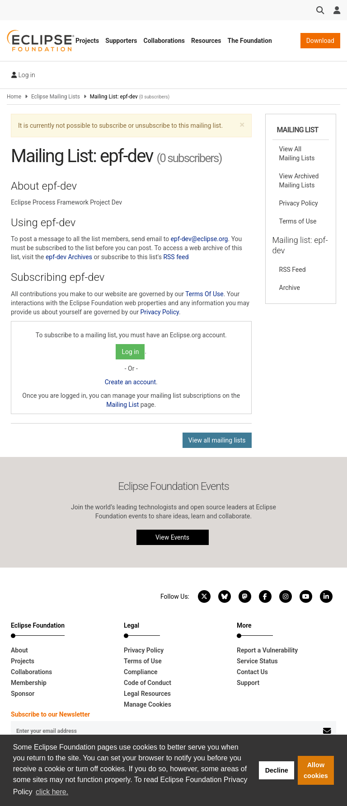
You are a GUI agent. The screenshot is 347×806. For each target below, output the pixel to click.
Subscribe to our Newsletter (50, 714)
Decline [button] (276, 770)
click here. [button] (52, 792)
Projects (87, 40)
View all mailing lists (217, 440)
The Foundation (250, 40)
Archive (289, 287)
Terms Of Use (204, 294)
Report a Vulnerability (267, 650)
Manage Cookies (147, 704)
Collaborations (164, 40)
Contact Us (252, 672)
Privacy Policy (159, 312)
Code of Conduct (147, 682)
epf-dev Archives (69, 257)
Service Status (257, 661)
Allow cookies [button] (316, 770)
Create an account (130, 382)
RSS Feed (292, 269)
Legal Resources (147, 693)
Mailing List (122, 404)
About (19, 650)
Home (14, 96)
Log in (23, 75)
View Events (172, 537)
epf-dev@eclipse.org (199, 238)
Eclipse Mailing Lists (55, 96)
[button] (241, 125)
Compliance (141, 672)
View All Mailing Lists (297, 153)
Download (320, 40)
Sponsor (22, 693)
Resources (206, 40)
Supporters (121, 40)
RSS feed (175, 257)
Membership (29, 682)
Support (248, 682)
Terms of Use (298, 221)
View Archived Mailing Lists (299, 180)
